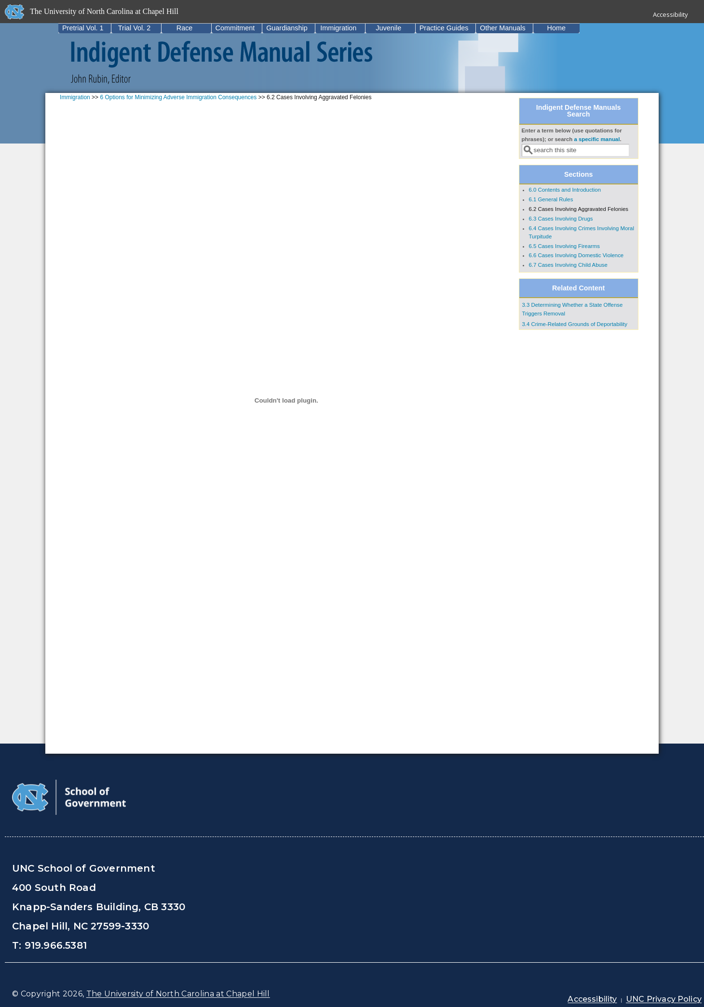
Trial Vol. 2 (134, 28)
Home (556, 28)
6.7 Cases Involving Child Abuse (568, 265)
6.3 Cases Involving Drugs (561, 219)
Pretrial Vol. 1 (83, 28)
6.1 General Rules (551, 199)
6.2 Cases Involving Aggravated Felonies (578, 209)
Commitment (235, 28)
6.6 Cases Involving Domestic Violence (576, 255)
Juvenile (388, 28)
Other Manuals (502, 28)
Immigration (338, 28)
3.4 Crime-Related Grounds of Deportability (574, 324)
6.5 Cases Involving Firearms (564, 246)
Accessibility (670, 14)
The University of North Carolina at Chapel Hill (178, 993)
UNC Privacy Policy (664, 999)
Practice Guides (444, 28)
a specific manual (597, 139)
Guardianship (287, 28)
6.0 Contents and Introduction (565, 190)
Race (184, 28)
